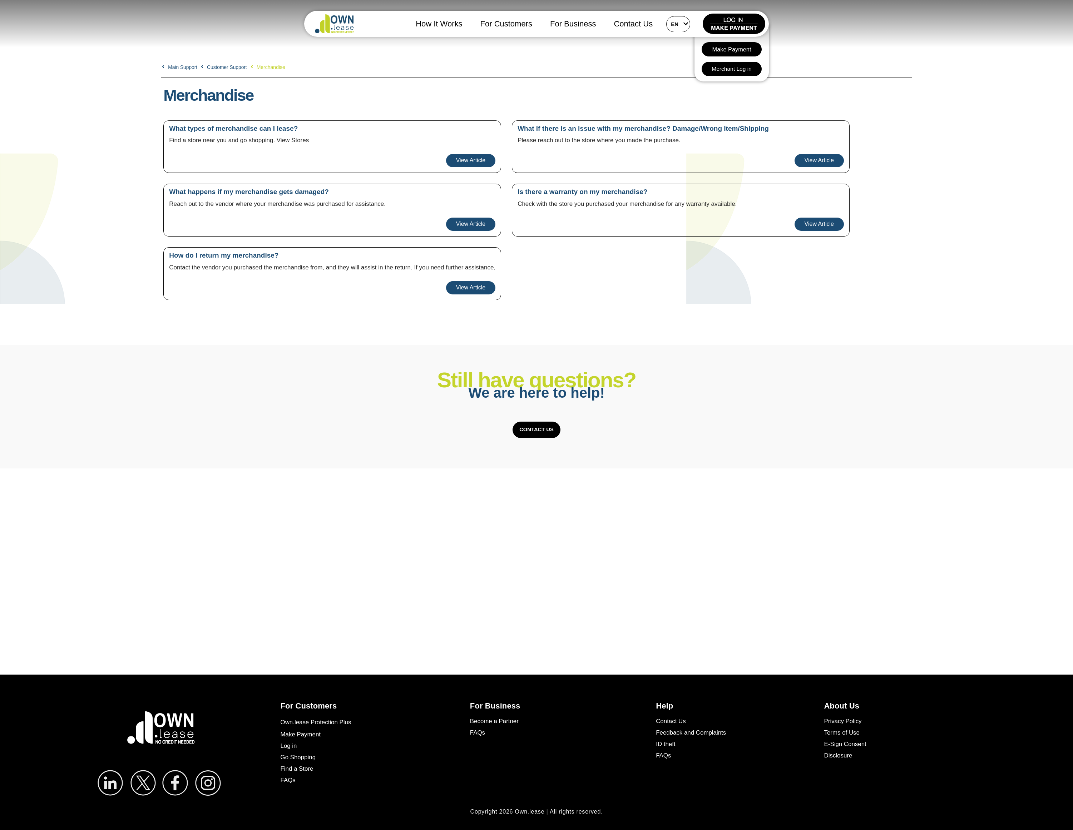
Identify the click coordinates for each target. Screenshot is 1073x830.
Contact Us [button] (633, 23)
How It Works (439, 23)
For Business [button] (573, 23)
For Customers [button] (506, 23)
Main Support (183, 67)
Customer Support (228, 67)
